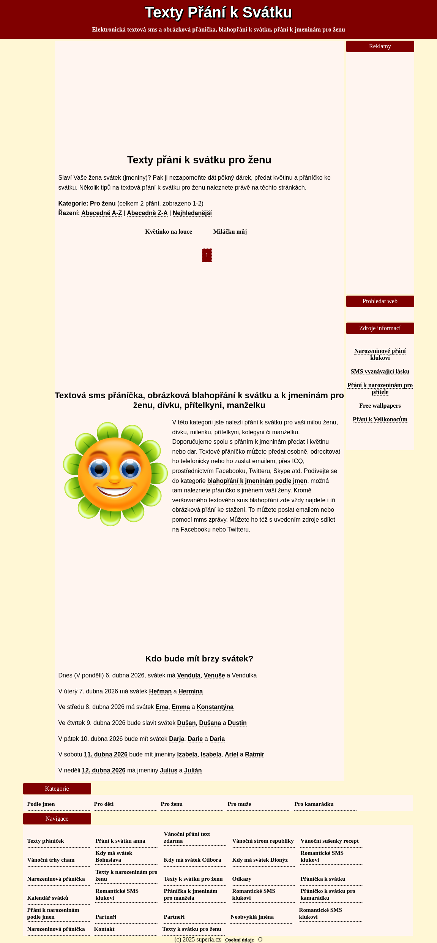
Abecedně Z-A (147, 213)
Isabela (211, 754)
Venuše (214, 675)
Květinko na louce (168, 231)
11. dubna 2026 (106, 754)
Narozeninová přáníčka (56, 878)
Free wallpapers (380, 405)
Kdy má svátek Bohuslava (114, 856)
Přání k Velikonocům (380, 419)
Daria (217, 739)
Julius (168, 770)
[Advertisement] (199, 94)
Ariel (231, 754)
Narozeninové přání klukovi (379, 354)
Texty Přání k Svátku (218, 12)
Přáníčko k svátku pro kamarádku (328, 894)
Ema (162, 707)
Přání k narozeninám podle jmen (53, 913)
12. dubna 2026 (104, 770)
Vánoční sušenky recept (330, 840)
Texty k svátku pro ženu (193, 878)
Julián (193, 770)
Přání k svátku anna (120, 840)
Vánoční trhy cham (51, 859)
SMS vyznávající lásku (380, 371)
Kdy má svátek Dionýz (260, 859)
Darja (176, 739)
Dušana (210, 723)
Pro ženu (103, 203)
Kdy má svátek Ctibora (192, 859)
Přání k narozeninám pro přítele (380, 388)
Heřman (160, 691)
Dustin (237, 723)
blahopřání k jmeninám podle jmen (257, 481)
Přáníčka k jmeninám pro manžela (191, 894)
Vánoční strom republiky (263, 840)
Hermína (190, 691)
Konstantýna (215, 707)
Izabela (187, 754)
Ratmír (254, 754)
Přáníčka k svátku (323, 878)
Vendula (188, 675)
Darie (195, 739)
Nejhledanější (192, 213)
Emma (181, 707)
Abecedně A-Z (101, 213)
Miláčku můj (230, 231)
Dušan (186, 723)
